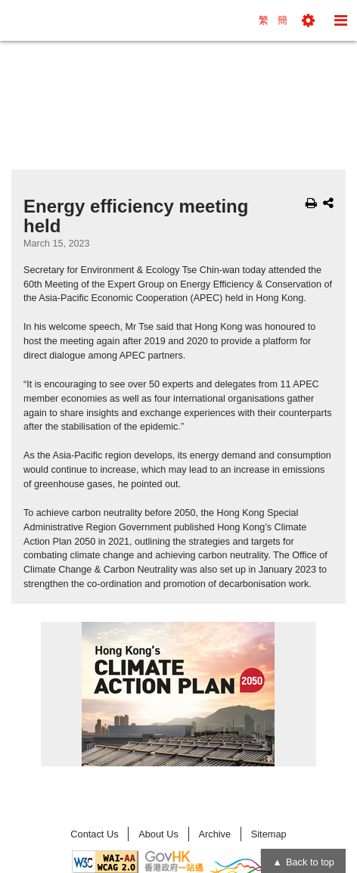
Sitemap (269, 834)
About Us (158, 834)
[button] (308, 20)
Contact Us (94, 834)
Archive (214, 834)
